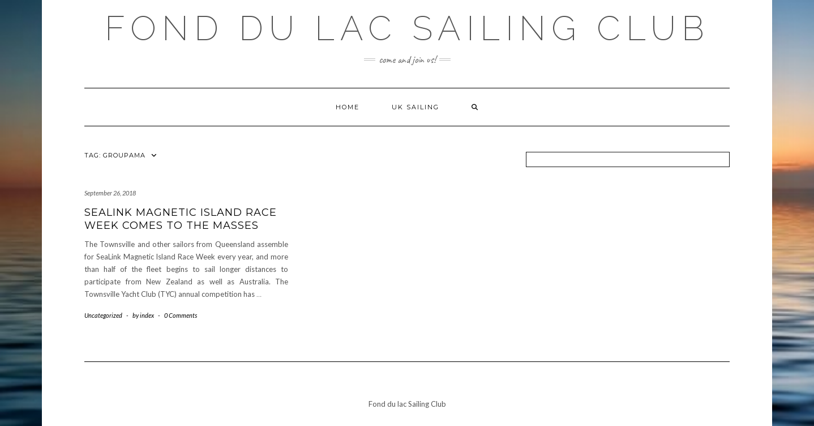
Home (347, 107)
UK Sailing (415, 107)
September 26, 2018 (110, 193)
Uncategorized (103, 315)
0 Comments (180, 315)
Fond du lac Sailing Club (407, 28)
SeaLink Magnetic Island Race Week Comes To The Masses (180, 219)
